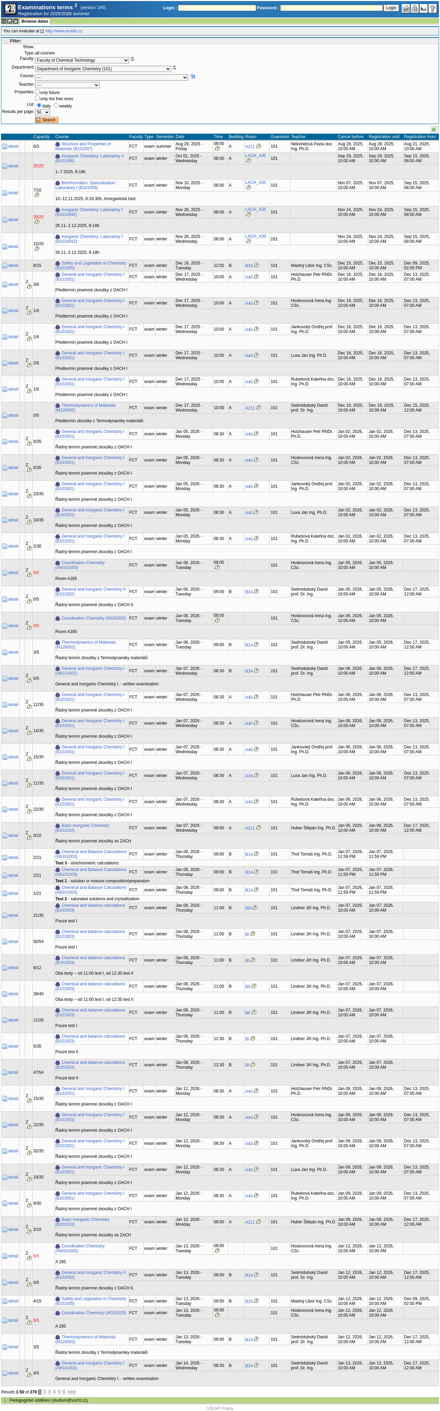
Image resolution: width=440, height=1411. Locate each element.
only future (50, 92)
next (72, 1392)
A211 (250, 146)
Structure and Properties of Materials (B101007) (83, 146)
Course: (27, 75)
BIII (248, 908)
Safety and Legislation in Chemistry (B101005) (90, 265)
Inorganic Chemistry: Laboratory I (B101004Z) (89, 212)
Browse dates (34, 21)
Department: (23, 67)
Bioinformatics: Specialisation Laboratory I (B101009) (85, 185)
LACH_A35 (255, 155)
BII (247, 986)
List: (30, 104)
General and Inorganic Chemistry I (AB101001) (90, 671)
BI (247, 934)
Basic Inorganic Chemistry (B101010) (82, 828)
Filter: (15, 41)
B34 (248, 671)
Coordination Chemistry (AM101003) (80, 565)
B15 (248, 1301)
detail (13, 146)
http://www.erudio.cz (63, 31)
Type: (29, 53)
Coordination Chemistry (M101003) (94, 618)
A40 (248, 277)
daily (46, 106)
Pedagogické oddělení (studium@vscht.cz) (48, 1400)
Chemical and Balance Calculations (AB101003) (91, 854)
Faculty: (27, 58)
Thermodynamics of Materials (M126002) (85, 408)
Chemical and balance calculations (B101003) (90, 908)
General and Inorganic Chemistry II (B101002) (90, 591)
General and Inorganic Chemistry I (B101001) (90, 277)
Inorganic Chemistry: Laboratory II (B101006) (89, 158)
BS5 (249, 265)
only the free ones (56, 98)
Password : (268, 8)
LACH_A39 (255, 236)
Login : (170, 8)
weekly (65, 106)
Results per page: (18, 111)
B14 (248, 592)
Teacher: (26, 84)
